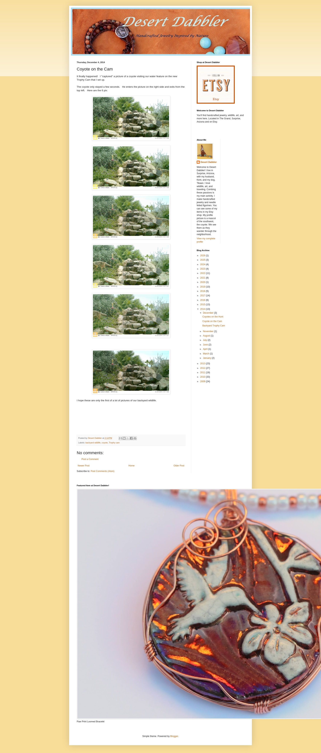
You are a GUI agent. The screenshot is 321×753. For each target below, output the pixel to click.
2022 (203, 273)
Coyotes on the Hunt (212, 316)
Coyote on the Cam (212, 321)
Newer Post (83, 465)
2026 (203, 255)
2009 (203, 381)
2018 (203, 291)
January (207, 358)
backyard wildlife (93, 442)
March (206, 353)
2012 (203, 368)
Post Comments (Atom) (102, 471)
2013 (203, 363)
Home (132, 465)
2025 (203, 260)
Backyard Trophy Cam (213, 325)
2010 (203, 377)
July (205, 340)
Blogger (174, 736)
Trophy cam (114, 442)
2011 (203, 372)
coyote (105, 442)
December (208, 313)
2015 (203, 304)
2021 (203, 277)
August (207, 335)
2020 (203, 282)
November (208, 331)
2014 (203, 309)
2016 (203, 300)
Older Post (178, 465)
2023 (203, 269)
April (205, 349)
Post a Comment (89, 459)
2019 (203, 286)
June (205, 344)
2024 (203, 264)
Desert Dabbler (208, 162)
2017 (203, 295)
